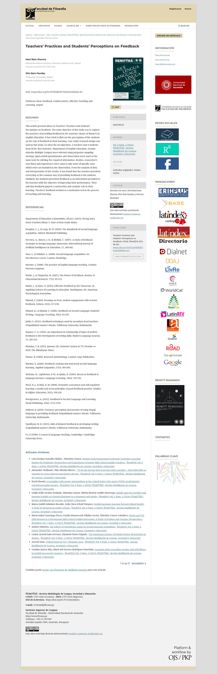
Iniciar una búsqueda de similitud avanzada (64, 569)
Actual (30, 25)
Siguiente (138, 563)
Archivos (44, 25)
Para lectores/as (162, 55)
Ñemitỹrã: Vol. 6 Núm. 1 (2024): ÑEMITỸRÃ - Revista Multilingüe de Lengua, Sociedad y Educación (90, 538)
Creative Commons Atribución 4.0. (85, 633)
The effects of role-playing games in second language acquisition (83, 526)
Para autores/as (162, 59)
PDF (116, 107)
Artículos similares (37, 452)
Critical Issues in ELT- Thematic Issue (65, 541)
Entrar (188, 9)
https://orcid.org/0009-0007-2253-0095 (40, 67)
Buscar (183, 25)
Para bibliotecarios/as (165, 64)
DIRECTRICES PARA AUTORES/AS (103, 25)
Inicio (29, 35)
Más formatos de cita (127, 256)
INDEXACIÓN (131, 25)
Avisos (58, 25)
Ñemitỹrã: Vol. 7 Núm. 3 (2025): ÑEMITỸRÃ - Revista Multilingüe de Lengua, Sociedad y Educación (81, 523)
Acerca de (73, 25)
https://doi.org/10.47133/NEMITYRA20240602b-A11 (56, 92)
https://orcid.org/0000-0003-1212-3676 (40, 81)
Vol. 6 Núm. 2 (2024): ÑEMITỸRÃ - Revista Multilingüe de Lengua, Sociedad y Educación (93, 35)
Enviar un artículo (168, 35)
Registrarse (175, 9)
